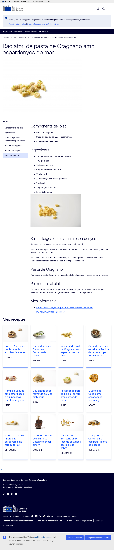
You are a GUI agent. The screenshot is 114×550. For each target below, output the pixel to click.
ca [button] (98, 8)
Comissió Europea (9, 37)
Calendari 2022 (24, 37)
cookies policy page (42, 537)
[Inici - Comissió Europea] (16, 7)
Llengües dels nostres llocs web (49, 521)
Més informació (11, 155)
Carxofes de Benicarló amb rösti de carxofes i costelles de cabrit (71, 441)
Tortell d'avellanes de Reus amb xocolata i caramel (15, 349)
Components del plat (13, 128)
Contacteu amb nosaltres (67, 516)
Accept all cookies (75, 538)
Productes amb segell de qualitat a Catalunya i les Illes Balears (64, 307)
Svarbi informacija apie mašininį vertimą (43, 24)
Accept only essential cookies (98, 538)
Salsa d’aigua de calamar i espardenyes (14, 139)
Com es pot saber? (41, 1)
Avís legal (99, 521)
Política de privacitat (83, 521)
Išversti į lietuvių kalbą (17, 24)
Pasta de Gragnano (13, 145)
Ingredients (9, 133)
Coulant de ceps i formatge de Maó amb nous (43, 393)
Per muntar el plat (12, 150)
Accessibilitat (8, 525)
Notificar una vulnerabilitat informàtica (18, 521)
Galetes (69, 521)
